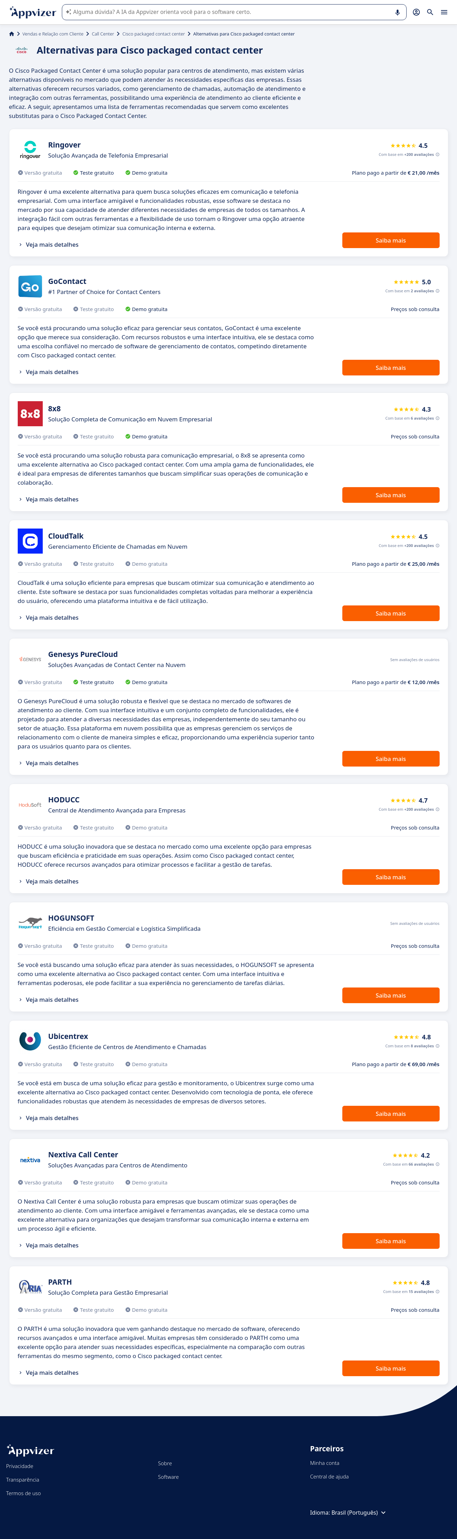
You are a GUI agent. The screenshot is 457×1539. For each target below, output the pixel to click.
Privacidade (19, 1465)
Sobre (165, 1463)
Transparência (22, 1479)
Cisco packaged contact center (153, 34)
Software (168, 1476)
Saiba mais (391, 240)
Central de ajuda (329, 1476)
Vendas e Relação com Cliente (53, 34)
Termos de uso (23, 1493)
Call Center (103, 34)
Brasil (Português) (359, 1512)
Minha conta (324, 1462)
